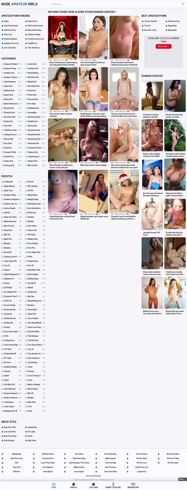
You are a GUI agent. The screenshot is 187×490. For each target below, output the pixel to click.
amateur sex (13, 72)
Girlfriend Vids (174, 21)
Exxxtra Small (13, 305)
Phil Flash (36, 234)
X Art (36, 406)
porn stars (36, 103)
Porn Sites (79, 454)
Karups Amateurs (13, 393)
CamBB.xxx (32, 43)
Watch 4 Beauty (36, 384)
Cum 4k (13, 265)
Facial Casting (13, 309)
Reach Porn (32, 21)
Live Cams (93, 487)
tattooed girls (36, 143)
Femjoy (13, 327)
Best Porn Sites (10, 436)
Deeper (13, 269)
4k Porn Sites (141, 458)
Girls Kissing (9, 440)
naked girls (36, 81)
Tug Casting (36, 362)
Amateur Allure (13, 195)
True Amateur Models (36, 353)
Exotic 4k (13, 300)
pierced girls (36, 99)
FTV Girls (13, 349)
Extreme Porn (48, 458)
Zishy (6, 21)
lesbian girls (36, 68)
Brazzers (13, 247)
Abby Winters (13, 186)
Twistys (36, 371)
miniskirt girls (36, 77)
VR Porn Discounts (35, 25)
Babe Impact (110, 458)
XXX (16, 463)
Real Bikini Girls (36, 269)
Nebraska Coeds (36, 203)
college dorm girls (13, 134)
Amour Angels (13, 208)
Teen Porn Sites (110, 471)
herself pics (13, 156)
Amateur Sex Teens (13, 203)
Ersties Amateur (10, 39)
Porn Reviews (141, 454)
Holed (13, 380)
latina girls (36, 64)
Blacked (13, 243)
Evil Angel (13, 287)
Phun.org (8, 34)
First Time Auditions (13, 331)
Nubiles (36, 221)
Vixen (36, 380)
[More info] (75, 57)
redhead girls (36, 108)
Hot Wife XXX (13, 384)
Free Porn (17, 467)
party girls (36, 90)
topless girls (36, 152)
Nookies (36, 217)
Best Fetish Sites (34, 30)
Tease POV (36, 314)
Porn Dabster (48, 467)
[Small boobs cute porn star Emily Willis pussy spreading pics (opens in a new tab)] (93, 92)
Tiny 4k (36, 349)
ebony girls (13, 139)
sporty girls (36, 125)
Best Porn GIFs (10, 427)
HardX (13, 375)
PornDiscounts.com (36, 39)
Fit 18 (13, 336)
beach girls (13, 94)
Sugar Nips (172, 25)
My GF (30, 436)
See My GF (36, 283)
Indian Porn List (141, 467)
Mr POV (36, 190)
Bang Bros (13, 230)
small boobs (36, 121)
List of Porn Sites (48, 463)
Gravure (13, 371)
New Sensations (36, 208)
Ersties (13, 283)
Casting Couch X (13, 256)
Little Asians (13, 406)
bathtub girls (13, 90)
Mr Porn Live (142, 463)
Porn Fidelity (36, 243)
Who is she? (36, 165)
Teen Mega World (36, 322)
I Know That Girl (150, 21)
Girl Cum (13, 362)
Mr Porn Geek (173, 463)
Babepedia (172, 30)
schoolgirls (36, 112)
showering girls (36, 116)
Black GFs (13, 239)
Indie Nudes (48, 471)
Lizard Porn (141, 471)
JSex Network (13, 388)
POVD (36, 256)
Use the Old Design (93, 476)
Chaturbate (32, 427)
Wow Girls (36, 402)
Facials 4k (13, 314)
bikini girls (13, 99)
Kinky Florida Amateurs (13, 397)
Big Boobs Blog (79, 458)
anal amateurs (13, 81)
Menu (181, 479)
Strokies (36, 305)
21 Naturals (13, 181)
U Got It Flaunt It (36, 375)
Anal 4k (13, 212)
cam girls (13, 125)
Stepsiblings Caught (36, 300)
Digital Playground (13, 274)
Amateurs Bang (34, 34)
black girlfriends (13, 103)
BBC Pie (13, 234)
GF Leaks (13, 358)
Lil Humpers (13, 402)
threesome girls (36, 147)
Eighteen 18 (13, 278)
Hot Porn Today (173, 458)
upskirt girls (36, 161)
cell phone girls (13, 130)
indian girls (13, 161)
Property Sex (36, 261)
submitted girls (36, 134)
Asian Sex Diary (13, 217)
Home (53, 487)
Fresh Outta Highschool (13, 344)
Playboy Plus (36, 239)
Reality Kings (36, 278)
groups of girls (13, 152)
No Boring (36, 212)
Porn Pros (36, 247)
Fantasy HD (13, 322)
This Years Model (36, 344)
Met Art (36, 181)
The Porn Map (110, 463)
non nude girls (36, 86)
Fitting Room (13, 340)
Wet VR (36, 393)
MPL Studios (36, 186)
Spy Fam (36, 296)
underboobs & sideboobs (36, 156)
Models (73, 487)
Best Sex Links (150, 30)
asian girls (13, 86)
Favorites (13, 147)
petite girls (36, 94)
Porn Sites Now (110, 454)
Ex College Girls (13, 291)
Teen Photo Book (11, 25)
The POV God (36, 340)
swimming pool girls (36, 139)
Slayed (36, 287)
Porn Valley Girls (36, 252)
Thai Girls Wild (36, 331)
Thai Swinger (36, 336)
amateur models (13, 64)
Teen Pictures (110, 467)
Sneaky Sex (36, 291)
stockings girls (36, 130)
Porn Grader (79, 471)
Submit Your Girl (113, 487)
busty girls (13, 121)
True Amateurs (34, 48)
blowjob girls (13, 112)
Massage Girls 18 (13, 410)
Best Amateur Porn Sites (79, 463)
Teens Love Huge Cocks (36, 327)
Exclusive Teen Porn (13, 296)
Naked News (36, 195)
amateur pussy (13, 68)
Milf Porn (16, 471)
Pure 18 (36, 265)
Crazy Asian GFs (13, 261)
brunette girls (13, 116)
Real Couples (36, 274)
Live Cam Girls (10, 48)
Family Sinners (13, 318)
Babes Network (13, 221)
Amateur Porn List (11, 43)
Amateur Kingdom (13, 199)
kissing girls (13, 165)
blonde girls (13, 108)
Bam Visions (13, 225)
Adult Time (13, 190)
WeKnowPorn (79, 467)
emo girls (13, 143)
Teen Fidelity (36, 318)
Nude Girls (19, 4)
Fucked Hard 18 (13, 353)
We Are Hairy (36, 388)
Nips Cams (32, 440)
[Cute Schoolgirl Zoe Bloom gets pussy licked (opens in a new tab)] (93, 41)
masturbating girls (36, 72)
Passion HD (36, 230)
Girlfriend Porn (10, 30)
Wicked (36, 397)
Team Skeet (36, 309)
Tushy (36, 366)
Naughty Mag (36, 199)
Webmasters (133, 487)
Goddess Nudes (13, 366)
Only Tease (36, 225)
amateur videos (13, 77)
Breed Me (13, 252)
